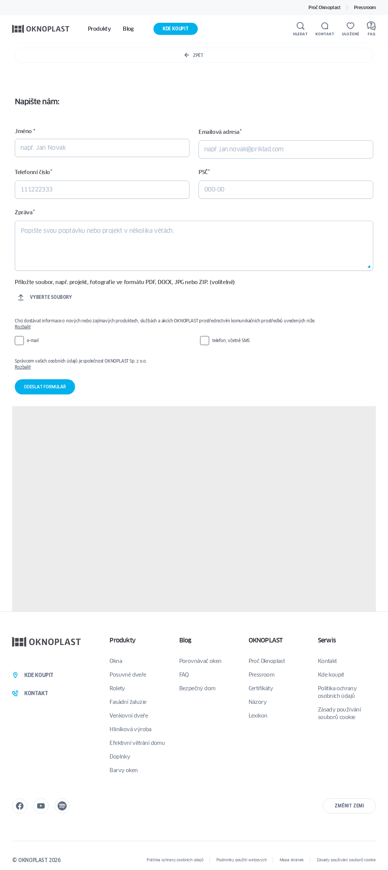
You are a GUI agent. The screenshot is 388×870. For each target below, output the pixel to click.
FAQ (184, 674)
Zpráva (24, 212)
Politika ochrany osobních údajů (337, 692)
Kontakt (327, 661)
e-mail (33, 340)
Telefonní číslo (33, 172)
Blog (185, 640)
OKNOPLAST (266, 640)
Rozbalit (22, 327)
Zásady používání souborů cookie (339, 713)
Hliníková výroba (130, 729)
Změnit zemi (349, 806)
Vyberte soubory (51, 297)
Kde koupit (176, 28)
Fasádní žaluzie (128, 702)
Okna (116, 661)
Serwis (327, 640)
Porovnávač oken (200, 661)
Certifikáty (261, 688)
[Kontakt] (324, 28)
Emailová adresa (220, 132)
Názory (257, 702)
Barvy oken (124, 770)
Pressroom (365, 7)
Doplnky (120, 756)
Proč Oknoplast (324, 7)
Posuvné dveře (128, 674)
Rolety (117, 688)
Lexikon (258, 715)
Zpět (194, 55)
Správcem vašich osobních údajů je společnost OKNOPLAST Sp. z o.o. (187, 364)
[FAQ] (371, 28)
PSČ (204, 172)
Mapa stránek (292, 859)
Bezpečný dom (197, 688)
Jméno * (25, 131)
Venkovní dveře (129, 715)
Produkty (122, 640)
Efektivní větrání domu (137, 743)
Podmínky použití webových (241, 859)
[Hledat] (300, 28)
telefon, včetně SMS (231, 340)
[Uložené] (350, 28)
